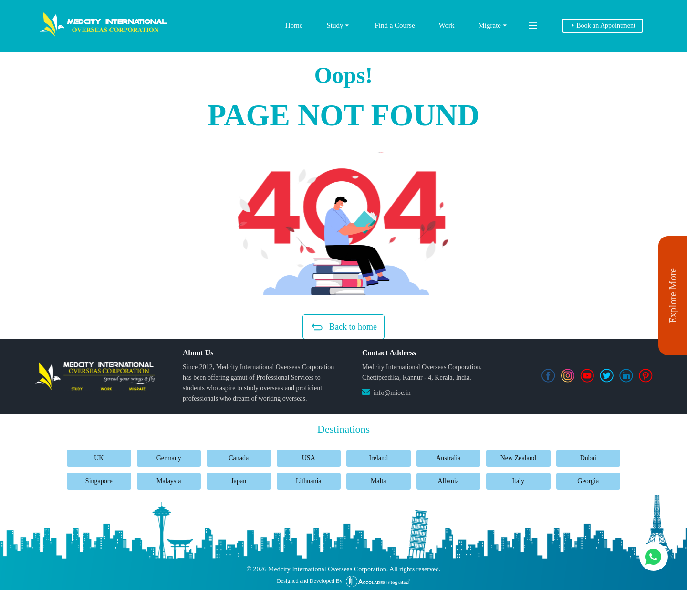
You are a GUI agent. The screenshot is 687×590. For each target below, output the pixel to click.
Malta (378, 481)
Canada (239, 458)
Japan (238, 481)
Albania (448, 481)
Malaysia (168, 481)
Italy (518, 481)
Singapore (99, 481)
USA (308, 458)
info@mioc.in (392, 392)
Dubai (588, 458)
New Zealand (518, 458)
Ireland (378, 458)
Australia (448, 458)
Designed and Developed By (343, 581)
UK (99, 458)
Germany (168, 458)
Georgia (588, 481)
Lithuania (309, 481)
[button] (343, 223)
